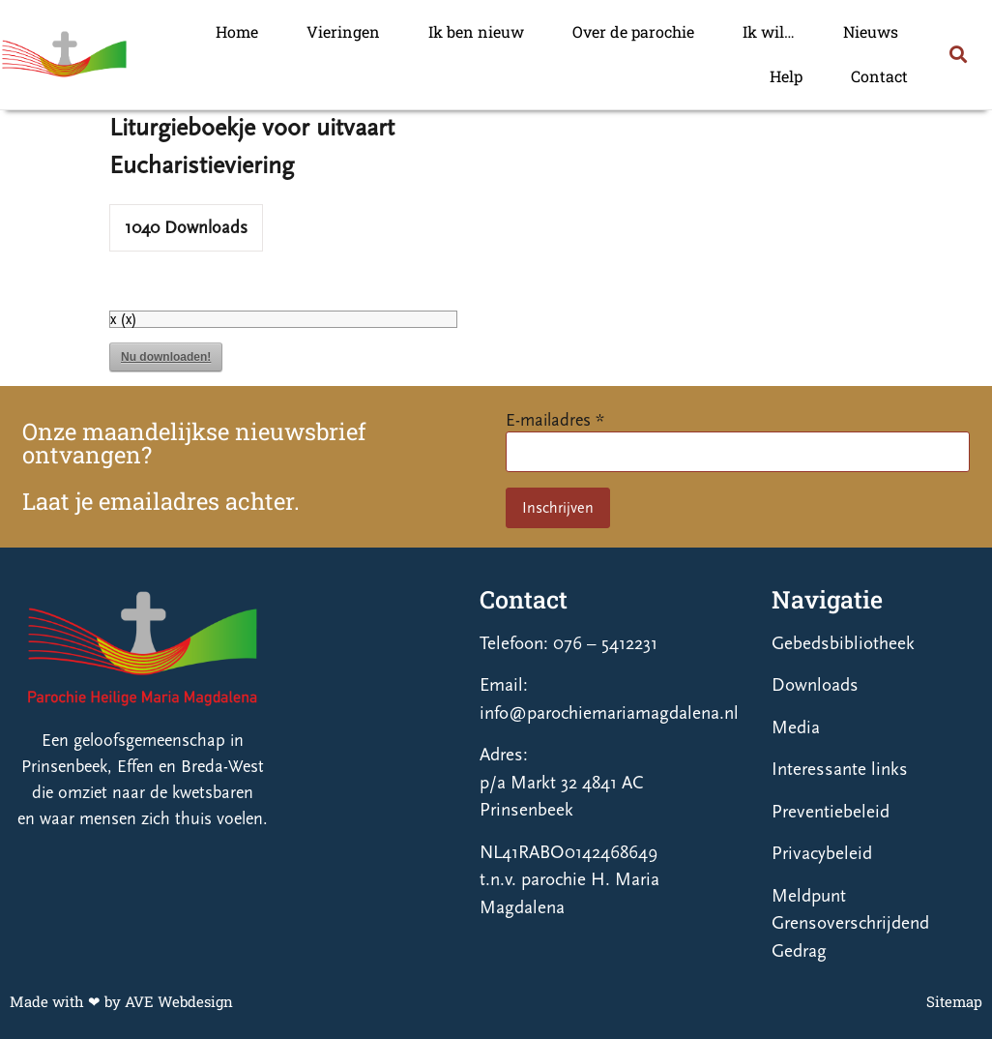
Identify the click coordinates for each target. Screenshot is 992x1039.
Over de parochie (633, 31)
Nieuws (870, 31)
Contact (879, 76)
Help (786, 76)
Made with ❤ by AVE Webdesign (121, 1001)
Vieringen (343, 31)
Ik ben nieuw (476, 31)
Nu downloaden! (166, 357)
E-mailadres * (555, 420)
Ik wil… (769, 31)
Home (237, 31)
